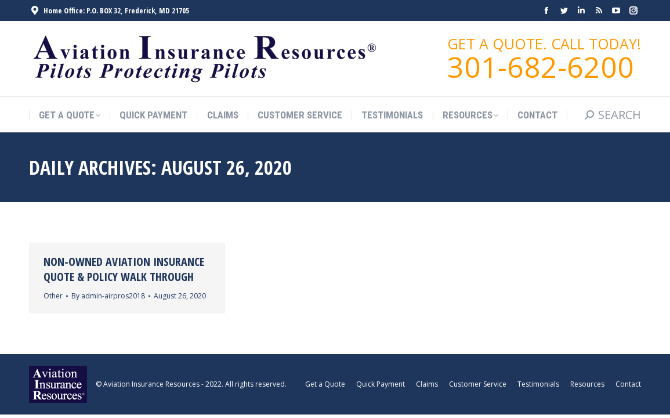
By (108, 296)
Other (53, 296)
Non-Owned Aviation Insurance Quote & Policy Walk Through (124, 269)
